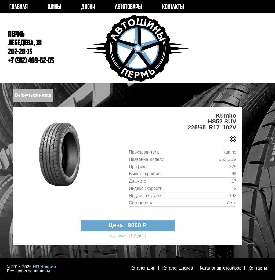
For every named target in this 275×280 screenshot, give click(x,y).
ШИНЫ (54, 7)
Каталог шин (142, 268)
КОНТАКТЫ (173, 7)
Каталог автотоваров (220, 268)
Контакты (257, 268)
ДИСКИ (88, 7)
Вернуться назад (33, 95)
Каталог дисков (177, 268)
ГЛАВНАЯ (18, 7)
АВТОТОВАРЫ (128, 7)
